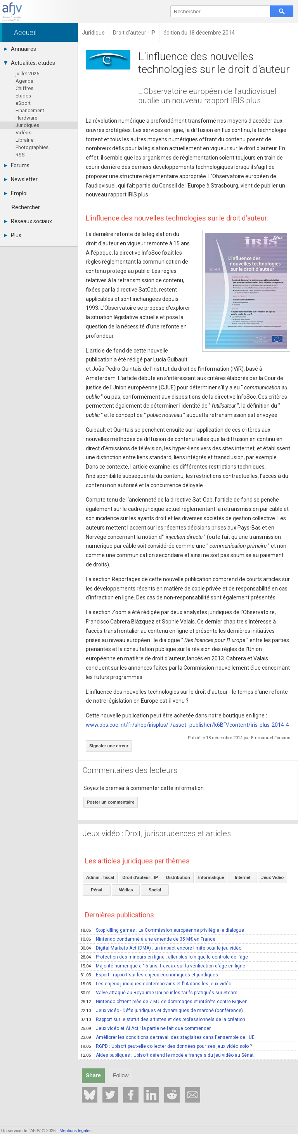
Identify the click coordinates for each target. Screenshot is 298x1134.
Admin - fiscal (100, 877)
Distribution (178, 877)
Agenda (24, 81)
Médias (125, 889)
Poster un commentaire (110, 802)
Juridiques (27, 125)
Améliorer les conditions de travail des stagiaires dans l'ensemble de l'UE (167, 1037)
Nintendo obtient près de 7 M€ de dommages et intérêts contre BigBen (164, 1001)
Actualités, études (29, 63)
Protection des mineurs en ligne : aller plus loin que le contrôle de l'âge (164, 957)
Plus (12, 235)
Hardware (26, 118)
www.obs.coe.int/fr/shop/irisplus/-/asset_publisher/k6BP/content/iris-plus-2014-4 (187, 725)
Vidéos (23, 132)
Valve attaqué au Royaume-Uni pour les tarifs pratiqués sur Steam (158, 992)
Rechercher (26, 207)
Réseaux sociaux (28, 221)
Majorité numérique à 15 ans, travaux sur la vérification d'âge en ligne (162, 966)
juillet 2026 (27, 73)
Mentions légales (75, 1130)
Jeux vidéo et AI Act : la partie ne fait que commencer (145, 1028)
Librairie (24, 140)
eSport (23, 103)
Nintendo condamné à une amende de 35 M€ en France (147, 939)
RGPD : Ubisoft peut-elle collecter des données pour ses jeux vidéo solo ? (166, 1046)
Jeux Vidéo (272, 877)
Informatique (211, 877)
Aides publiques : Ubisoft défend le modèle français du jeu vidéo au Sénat (167, 1055)
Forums (16, 165)
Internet (242, 877)
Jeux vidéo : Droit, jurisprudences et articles (157, 833)
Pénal (96, 889)
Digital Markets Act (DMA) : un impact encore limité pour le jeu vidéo (160, 948)
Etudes (23, 96)
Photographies (32, 147)
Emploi (16, 193)
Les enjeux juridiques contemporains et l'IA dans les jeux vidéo (155, 983)
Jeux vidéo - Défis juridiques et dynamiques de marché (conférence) (161, 1010)
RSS (20, 155)
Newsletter (21, 179)
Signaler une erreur (108, 745)
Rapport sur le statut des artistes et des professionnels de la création (162, 1019)
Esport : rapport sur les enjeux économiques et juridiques (149, 975)
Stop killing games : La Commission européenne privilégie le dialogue (162, 930)
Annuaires (20, 49)
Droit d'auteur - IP (140, 877)
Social (155, 889)
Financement (30, 110)
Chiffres (24, 88)
